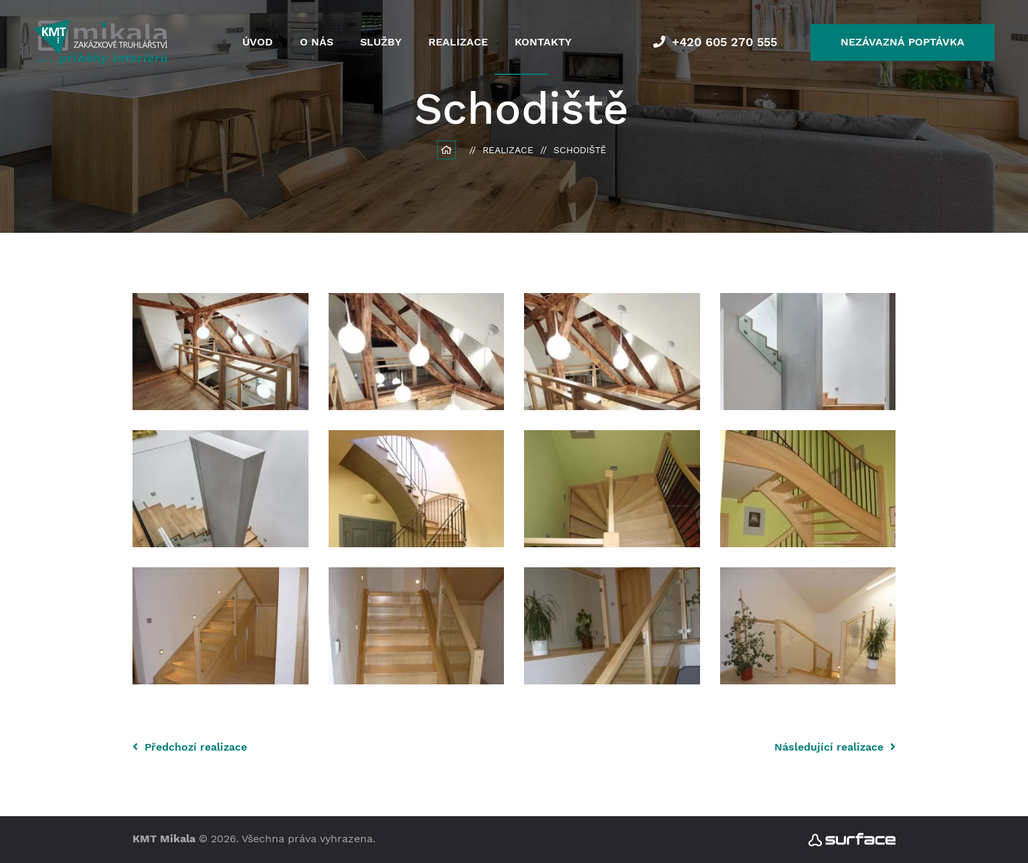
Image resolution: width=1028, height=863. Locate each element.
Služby (381, 41)
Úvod (257, 41)
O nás (316, 41)
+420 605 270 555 (724, 42)
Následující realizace (834, 747)
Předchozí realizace (190, 747)
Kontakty (543, 41)
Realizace (458, 41)
